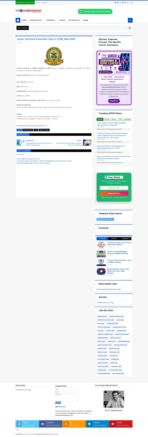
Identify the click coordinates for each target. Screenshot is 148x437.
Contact (44, 2)
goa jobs (100, 330)
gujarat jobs (110, 330)
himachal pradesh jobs (105, 334)
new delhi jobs (44, 130)
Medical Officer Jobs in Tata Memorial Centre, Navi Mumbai (118, 271)
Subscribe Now (114, 193)
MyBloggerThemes (52, 434)
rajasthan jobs (103, 363)
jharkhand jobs (103, 338)
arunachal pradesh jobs (106, 320)
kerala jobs (101, 341)
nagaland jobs (114, 352)
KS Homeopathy (28, 434)
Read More (114, 101)
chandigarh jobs (112, 323)
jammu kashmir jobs (122, 334)
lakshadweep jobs (124, 341)
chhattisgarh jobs (104, 327)
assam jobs (120, 320)
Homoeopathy (36, 20)
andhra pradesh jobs (116, 316)
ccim (36, 130)
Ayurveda (50, 20)
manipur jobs (102, 348)
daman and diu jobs (119, 327)
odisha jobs (113, 355)
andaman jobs (102, 316)
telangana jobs (116, 366)
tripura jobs (102, 370)
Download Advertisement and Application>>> (32, 126)
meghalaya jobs (114, 348)
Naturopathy (74, 20)
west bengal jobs (118, 373)
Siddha (62, 20)
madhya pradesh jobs (105, 345)
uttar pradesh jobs (115, 370)
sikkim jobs (114, 363)
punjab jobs (115, 359)
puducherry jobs (103, 359)
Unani (85, 20)
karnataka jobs (115, 338)
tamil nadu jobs (103, 366)
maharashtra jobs (120, 345)
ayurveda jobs (27, 130)
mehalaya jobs (102, 352)
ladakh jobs (111, 341)
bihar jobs (101, 323)
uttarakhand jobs (104, 373)
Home (38, 2)
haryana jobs (121, 330)
